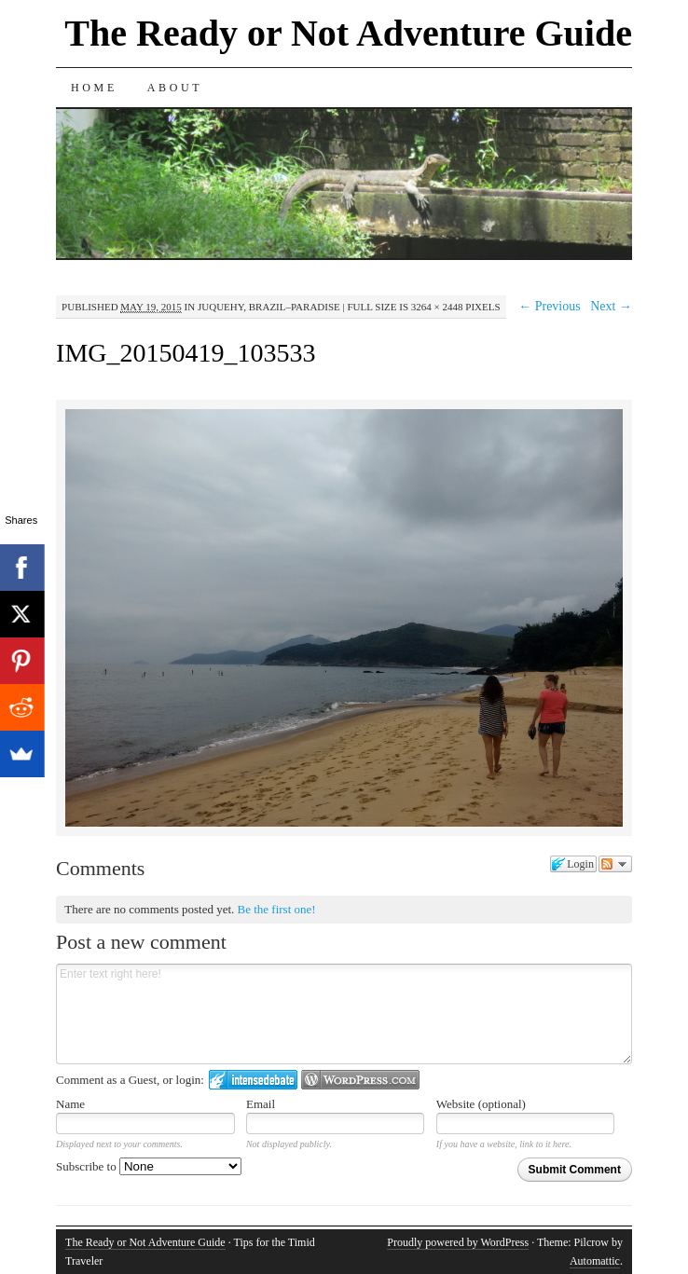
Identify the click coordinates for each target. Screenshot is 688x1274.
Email (260, 1104)
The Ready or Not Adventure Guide (348, 33)
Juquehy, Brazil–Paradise (269, 306)
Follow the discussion (615, 864)
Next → (611, 306)
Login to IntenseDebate (253, 1079)
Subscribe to (148, 1166)
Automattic (595, 1260)
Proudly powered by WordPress (458, 1242)
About (174, 87)
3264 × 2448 (437, 306)
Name (70, 1104)
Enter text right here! (344, 1014)
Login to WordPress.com (360, 1079)
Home (94, 87)
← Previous (549, 306)
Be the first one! (277, 909)
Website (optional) (481, 1104)
